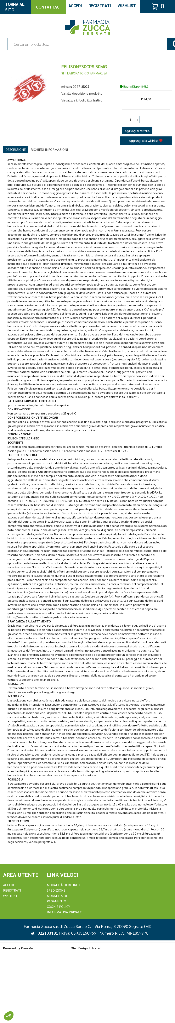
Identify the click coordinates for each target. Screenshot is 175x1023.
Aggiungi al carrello (137, 130)
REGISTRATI (12, 890)
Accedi (75, 5)
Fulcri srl (95, 948)
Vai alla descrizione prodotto (81, 93)
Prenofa (27, 948)
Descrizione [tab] (15, 149)
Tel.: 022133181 (43, 933)
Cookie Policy (58, 906)
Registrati (100, 5)
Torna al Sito (14, 6)
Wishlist (127, 5)
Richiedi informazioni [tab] (49, 149)
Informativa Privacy (64, 912)
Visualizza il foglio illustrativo (81, 100)
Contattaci (48, 7)
